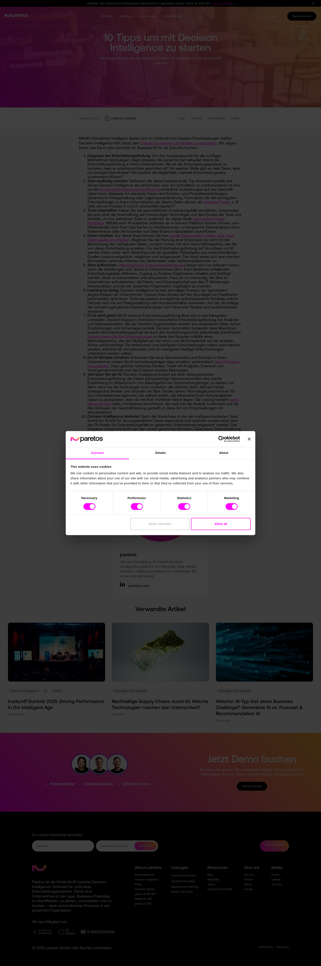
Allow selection (159, 524)
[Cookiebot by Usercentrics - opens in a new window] (221, 439)
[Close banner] (249, 438)
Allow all (220, 524)
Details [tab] (160, 453)
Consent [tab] (97, 453)
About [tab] (223, 453)
